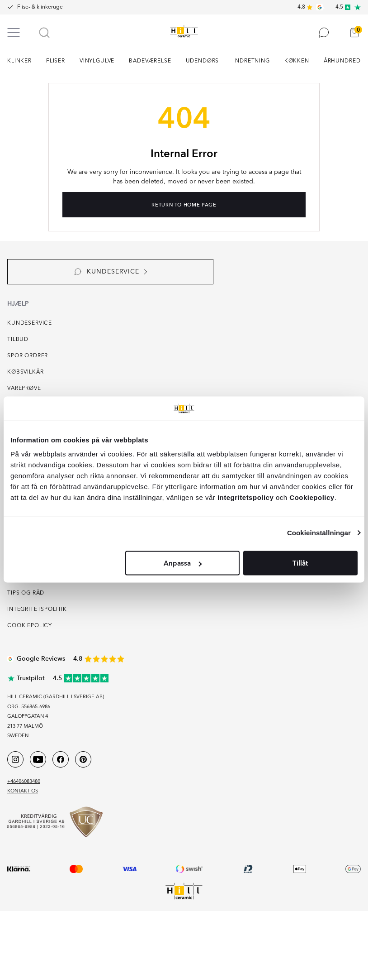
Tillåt (300, 563)
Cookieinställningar (319, 532)
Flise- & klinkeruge (40, 7)
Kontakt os (22, 791)
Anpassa (183, 563)
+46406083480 (23, 781)
